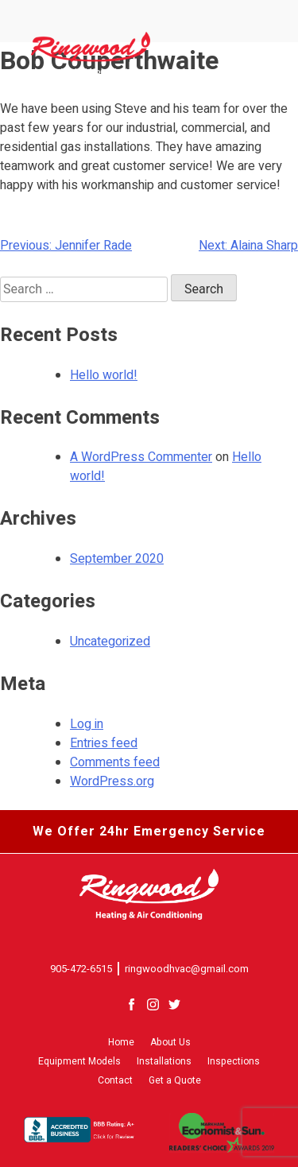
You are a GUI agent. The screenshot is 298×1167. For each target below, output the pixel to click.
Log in (86, 724)
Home (121, 1042)
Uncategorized (110, 641)
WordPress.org (112, 781)
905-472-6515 (81, 968)
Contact (115, 1080)
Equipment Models (79, 1061)
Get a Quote (175, 1080)
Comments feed (115, 762)
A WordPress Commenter (141, 457)
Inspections (233, 1061)
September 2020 (117, 558)
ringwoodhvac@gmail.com (187, 968)
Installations (164, 1061)
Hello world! (103, 375)
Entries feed (103, 743)
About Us (170, 1042)
